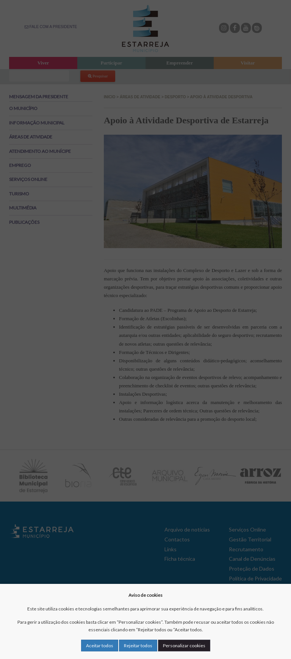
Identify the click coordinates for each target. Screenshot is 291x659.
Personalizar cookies (184, 645)
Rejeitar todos (138, 645)
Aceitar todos (99, 645)
